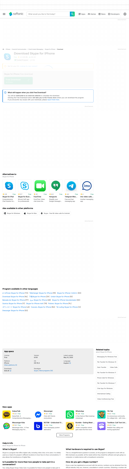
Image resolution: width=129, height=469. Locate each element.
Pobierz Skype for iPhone (58, 303)
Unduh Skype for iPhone (60, 297)
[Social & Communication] (19, 49)
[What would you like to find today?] (72, 14)
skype (36, 370)
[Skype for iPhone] (50, 49)
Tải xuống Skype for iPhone (67, 307)
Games (92, 14)
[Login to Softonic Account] (125, 14)
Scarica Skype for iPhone (12, 303)
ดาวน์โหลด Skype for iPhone (13, 293)
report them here (53, 100)
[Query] (48, 14)
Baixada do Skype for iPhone (13, 300)
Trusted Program (21, 60)
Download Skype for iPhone (13, 297)
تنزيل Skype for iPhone (38, 300)
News (101, 14)
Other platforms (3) (10, 365)
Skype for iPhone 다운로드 (67, 293)
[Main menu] (4, 14)
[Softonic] (16, 14)
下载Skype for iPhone (37, 297)
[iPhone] (8, 49)
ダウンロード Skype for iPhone (14, 307)
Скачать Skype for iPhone (41, 307)
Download (34, 53)
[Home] (3, 49)
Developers (114, 14)
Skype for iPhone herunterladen (64, 300)
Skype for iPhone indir (34, 303)
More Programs (64, 435)
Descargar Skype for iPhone (13, 310)
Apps (81, 14)
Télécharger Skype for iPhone (40, 293)
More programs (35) (46, 370)
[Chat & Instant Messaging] (35, 49)
